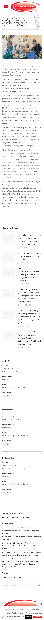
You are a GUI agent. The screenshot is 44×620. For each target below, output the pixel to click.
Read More (37, 616)
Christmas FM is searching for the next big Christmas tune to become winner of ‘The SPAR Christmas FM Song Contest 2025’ (29, 317)
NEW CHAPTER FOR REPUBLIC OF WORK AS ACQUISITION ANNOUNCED (29, 256)
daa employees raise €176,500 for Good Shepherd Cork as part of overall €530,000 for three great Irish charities (29, 239)
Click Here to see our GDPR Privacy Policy (16, 517)
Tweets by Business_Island (12, 577)
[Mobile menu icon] (6, 6)
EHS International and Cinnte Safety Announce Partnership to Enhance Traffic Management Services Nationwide (29, 274)
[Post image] (8, 239)
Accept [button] (28, 617)
